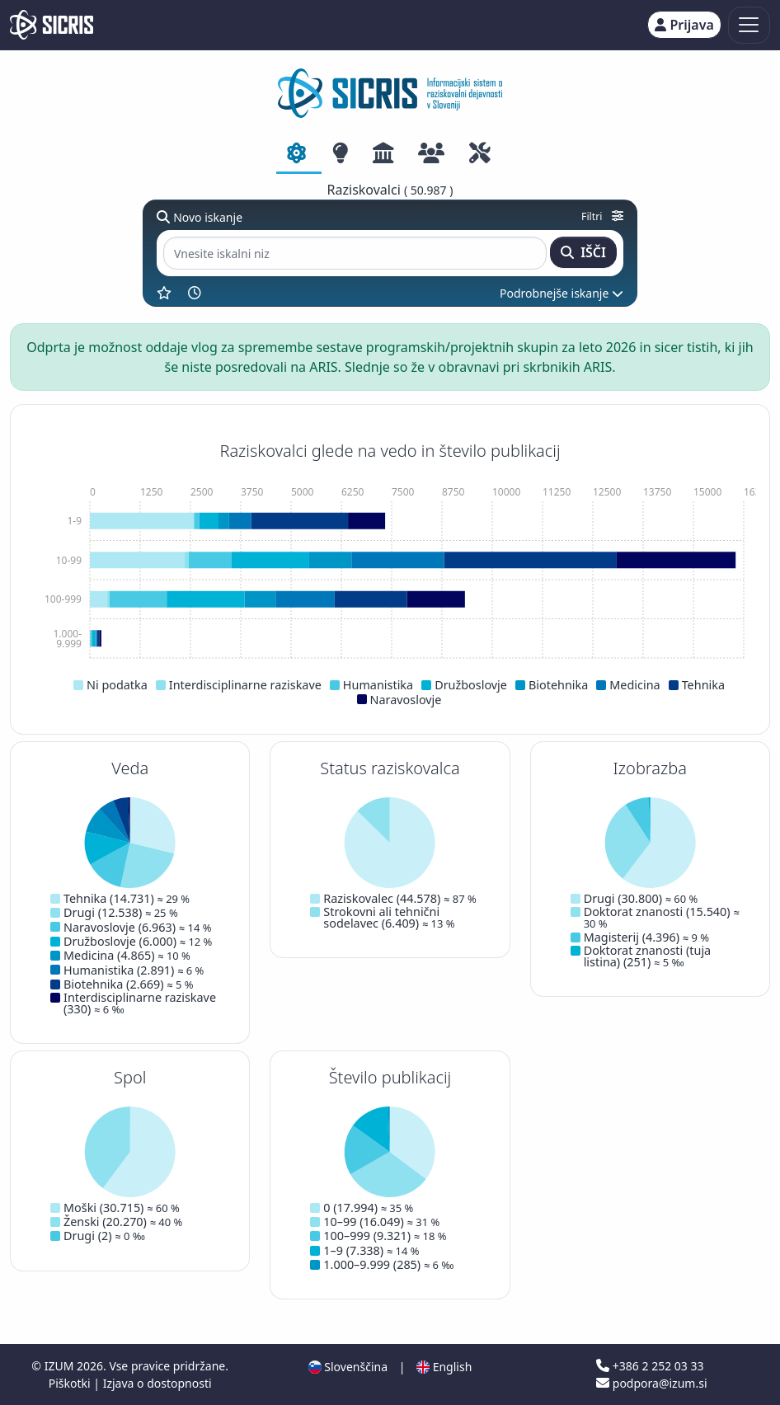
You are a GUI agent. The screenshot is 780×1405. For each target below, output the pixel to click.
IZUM (61, 1366)
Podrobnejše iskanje (561, 293)
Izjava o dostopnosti (157, 1383)
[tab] (299, 154)
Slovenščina (348, 1366)
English (444, 1366)
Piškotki (71, 1383)
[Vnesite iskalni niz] (355, 253)
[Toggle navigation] (749, 25)
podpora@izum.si (651, 1383)
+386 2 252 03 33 (649, 1366)
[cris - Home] (51, 25)
